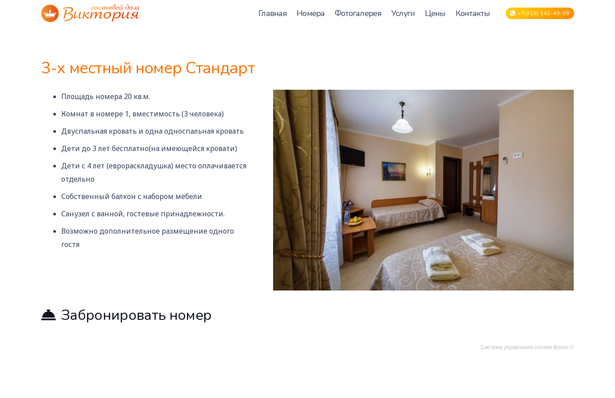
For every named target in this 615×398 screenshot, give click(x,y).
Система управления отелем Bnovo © (527, 347)
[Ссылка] (90, 13)
